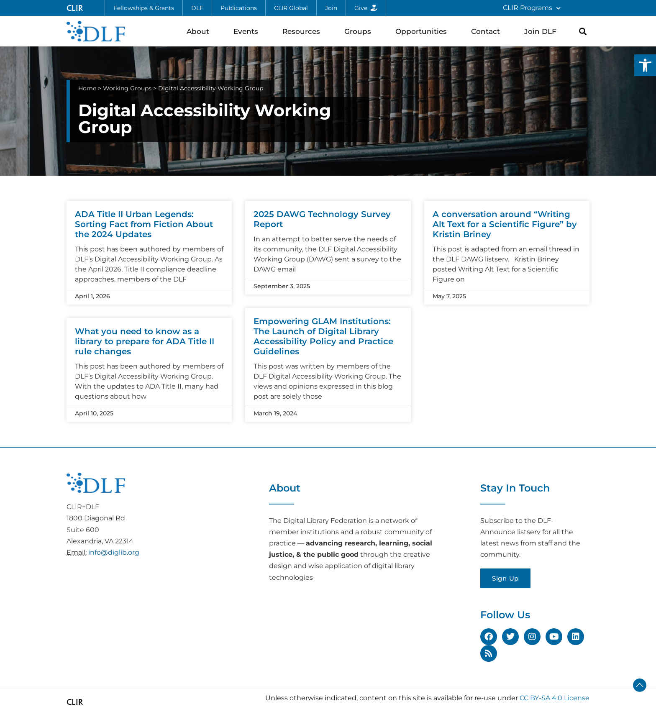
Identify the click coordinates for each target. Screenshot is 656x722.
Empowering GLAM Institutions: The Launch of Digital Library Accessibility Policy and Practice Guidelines (323, 336)
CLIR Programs (532, 8)
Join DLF (542, 31)
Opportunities (423, 31)
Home (87, 88)
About (200, 31)
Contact (487, 31)
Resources (303, 31)
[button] (645, 65)
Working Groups (127, 88)
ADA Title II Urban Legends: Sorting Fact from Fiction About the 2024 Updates (144, 224)
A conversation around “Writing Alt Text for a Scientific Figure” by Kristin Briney (505, 224)
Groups (359, 31)
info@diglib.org (113, 552)
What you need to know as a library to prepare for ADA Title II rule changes (144, 341)
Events (247, 31)
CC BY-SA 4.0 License (554, 698)
